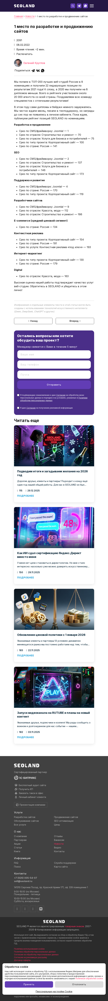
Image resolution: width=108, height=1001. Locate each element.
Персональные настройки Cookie (54, 991)
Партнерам (20, 840)
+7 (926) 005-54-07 (25, 877)
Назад (32, 320)
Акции (17, 843)
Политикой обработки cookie (89, 978)
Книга (17, 851)
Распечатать (23, 54)
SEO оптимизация (63, 821)
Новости (59, 843)
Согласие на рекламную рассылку (30, 957)
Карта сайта (61, 866)
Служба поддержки (65, 862)
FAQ (16, 862)
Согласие (60, 395)
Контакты (59, 851)
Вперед (76, 320)
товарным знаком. (75, 926)
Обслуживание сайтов (26, 821)
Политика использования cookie (29, 949)
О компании (20, 836)
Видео (57, 847)
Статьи (18, 847)
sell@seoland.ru (23, 881)
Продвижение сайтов (66, 817)
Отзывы (58, 836)
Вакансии (59, 840)
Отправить (54, 384)
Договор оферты (22, 960)
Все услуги (20, 824)
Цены (57, 824)
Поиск (17, 866)
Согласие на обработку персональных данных (36, 954)
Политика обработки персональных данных (35, 952)
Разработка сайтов (24, 817)
